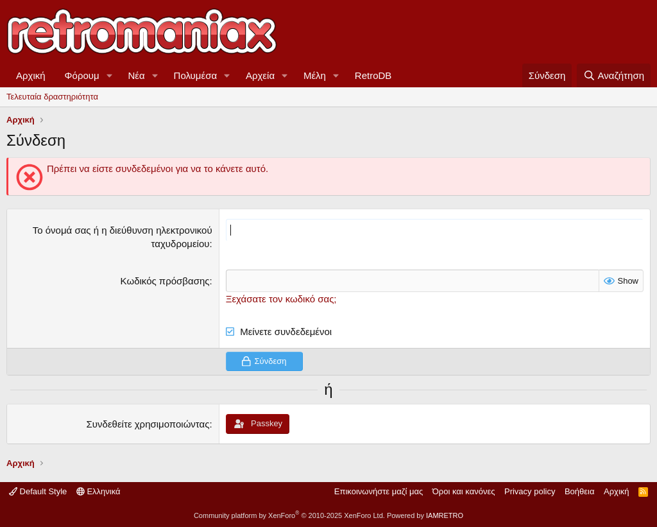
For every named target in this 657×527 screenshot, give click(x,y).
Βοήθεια (580, 491)
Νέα (136, 75)
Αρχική (31, 75)
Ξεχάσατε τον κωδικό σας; (281, 298)
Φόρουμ (82, 75)
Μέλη (314, 75)
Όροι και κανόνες (463, 491)
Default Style (38, 491)
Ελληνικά (98, 491)
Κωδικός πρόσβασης (165, 280)
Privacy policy (529, 491)
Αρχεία (260, 75)
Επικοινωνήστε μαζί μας (378, 491)
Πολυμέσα (196, 75)
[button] (110, 75)
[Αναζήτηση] (614, 75)
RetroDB (373, 75)
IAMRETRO (444, 515)
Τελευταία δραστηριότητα (52, 96)
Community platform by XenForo (289, 515)
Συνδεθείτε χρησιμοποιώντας (148, 424)
